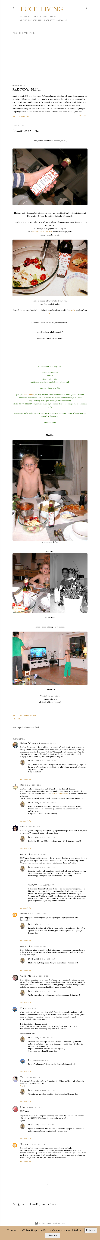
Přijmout (90, 1230)
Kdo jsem (33, 16)
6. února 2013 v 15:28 (38, 946)
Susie (22, 826)
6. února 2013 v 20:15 (48, 1038)
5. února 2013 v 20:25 (33, 785)
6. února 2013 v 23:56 (32, 1077)
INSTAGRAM (35, 20)
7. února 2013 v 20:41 (48, 1090)
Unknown (24, 914)
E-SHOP (24, 20)
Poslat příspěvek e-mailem (28, 715)
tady (73, 310)
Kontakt (44, 16)
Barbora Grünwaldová (30, 743)
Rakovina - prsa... (26, 89)
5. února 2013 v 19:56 (48, 743)
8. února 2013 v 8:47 (46, 885)
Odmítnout (53, 1235)
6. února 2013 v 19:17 (47, 959)
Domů (23, 16)
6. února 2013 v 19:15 (47, 924)
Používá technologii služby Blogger (50, 1223)
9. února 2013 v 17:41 (37, 1144)
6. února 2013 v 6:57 (33, 827)
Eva (22, 1008)
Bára (22, 785)
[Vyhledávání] (86, 7)
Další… (53, 16)
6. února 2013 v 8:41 (38, 854)
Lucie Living (41, 9)
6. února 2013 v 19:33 (48, 991)
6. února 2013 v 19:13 (47, 867)
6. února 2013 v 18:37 (32, 1008)
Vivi (21, 1077)
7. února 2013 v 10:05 (35, 1107)
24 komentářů (23, 116)
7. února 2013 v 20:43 (48, 1125)
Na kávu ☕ (60, 20)
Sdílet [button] (14, 116)
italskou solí (28, 394)
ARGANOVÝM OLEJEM (42, 231)
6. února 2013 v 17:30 (40, 976)
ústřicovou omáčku (59, 793)
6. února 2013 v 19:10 (47, 837)
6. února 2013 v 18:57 (48, 761)
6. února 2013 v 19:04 (48, 803)
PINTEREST (48, 20)
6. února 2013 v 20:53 (41, 1060)
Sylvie (23, 1107)
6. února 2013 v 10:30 (38, 914)
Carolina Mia (25, 976)
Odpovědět (25, 779)
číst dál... (83, 116)
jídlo (19, 719)
